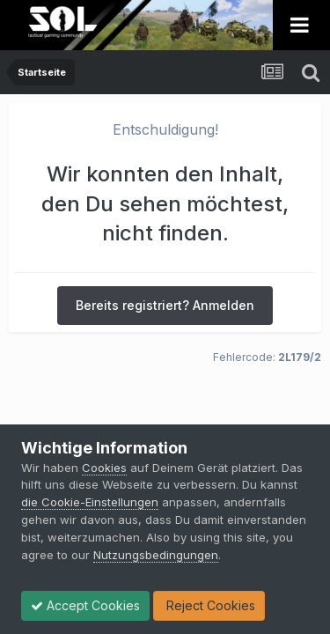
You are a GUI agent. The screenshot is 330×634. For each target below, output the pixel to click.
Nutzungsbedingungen (155, 555)
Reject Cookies (209, 605)
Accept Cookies (85, 605)
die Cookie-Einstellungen (89, 502)
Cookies (104, 468)
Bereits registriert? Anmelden (165, 305)
